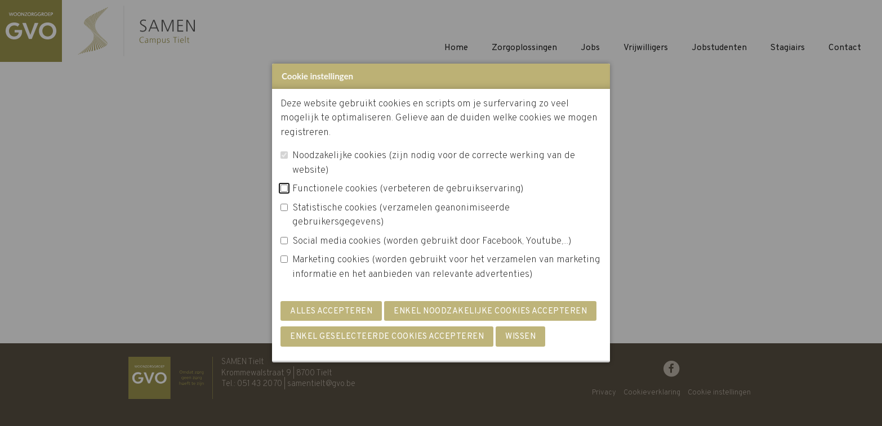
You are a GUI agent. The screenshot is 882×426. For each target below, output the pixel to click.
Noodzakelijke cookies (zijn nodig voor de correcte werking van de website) (433, 163)
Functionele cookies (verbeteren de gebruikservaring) (408, 189)
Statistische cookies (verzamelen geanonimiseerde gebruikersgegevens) (401, 215)
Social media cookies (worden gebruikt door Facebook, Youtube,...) (432, 241)
